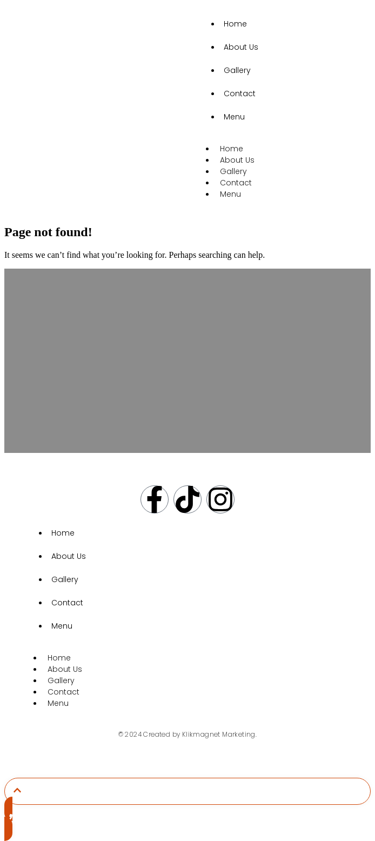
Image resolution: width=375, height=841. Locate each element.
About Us (241, 47)
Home (235, 23)
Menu (234, 116)
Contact (240, 93)
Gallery (237, 70)
